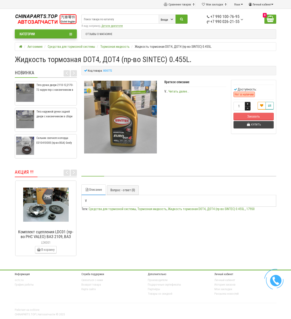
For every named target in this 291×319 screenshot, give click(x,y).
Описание (93, 190)
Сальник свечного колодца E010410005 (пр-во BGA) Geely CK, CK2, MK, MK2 (54, 142)
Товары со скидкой (160, 294)
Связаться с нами (92, 280)
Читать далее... (178, 91)
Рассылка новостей (226, 294)
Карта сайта (88, 289)
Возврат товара (91, 284)
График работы (24, 284)
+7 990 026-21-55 (223, 21)
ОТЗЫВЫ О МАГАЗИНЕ (98, 34)
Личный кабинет (224, 280)
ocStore (34, 310)
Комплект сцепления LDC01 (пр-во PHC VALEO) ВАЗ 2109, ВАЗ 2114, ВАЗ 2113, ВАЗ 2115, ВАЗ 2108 (45, 239)
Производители (158, 280)
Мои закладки (223, 289)
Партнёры (154, 289)
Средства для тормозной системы (112, 209)
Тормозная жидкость (152, 209)
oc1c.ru (19, 280)
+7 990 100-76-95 (223, 16)
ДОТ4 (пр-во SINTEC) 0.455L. (226, 209)
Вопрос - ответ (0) (122, 190)
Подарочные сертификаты (164, 284)
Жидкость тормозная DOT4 (187, 209)
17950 (250, 209)
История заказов (225, 284)
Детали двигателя (112, 26)
